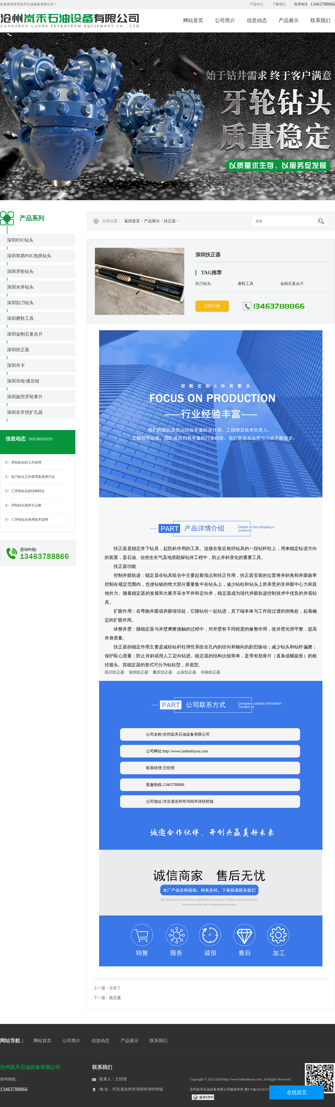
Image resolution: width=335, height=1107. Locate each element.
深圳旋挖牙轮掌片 (25, 396)
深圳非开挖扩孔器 (25, 412)
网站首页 (193, 20)
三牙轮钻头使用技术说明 (29, 519)
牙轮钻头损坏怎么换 (26, 505)
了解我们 (279, 4)
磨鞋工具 (245, 284)
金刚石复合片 (292, 284)
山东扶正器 (186, 672)
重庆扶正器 (162, 672)
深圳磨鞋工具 (20, 318)
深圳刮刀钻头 (20, 302)
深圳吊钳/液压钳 (23, 381)
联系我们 (320, 20)
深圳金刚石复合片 (25, 334)
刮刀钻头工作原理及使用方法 (33, 477)
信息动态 (257, 20)
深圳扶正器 (18, 349)
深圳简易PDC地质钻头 (29, 255)
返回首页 (132, 221)
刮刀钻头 (203, 284)
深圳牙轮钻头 (20, 271)
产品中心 (256, 4)
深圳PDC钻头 (20, 240)
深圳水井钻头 (20, 287)
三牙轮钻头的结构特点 (28, 491)
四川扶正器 (114, 672)
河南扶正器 (210, 672)
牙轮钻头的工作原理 (26, 462)
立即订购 (212, 306)
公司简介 (225, 20)
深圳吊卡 (16, 365)
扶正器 (170, 221)
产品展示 (289, 20)
